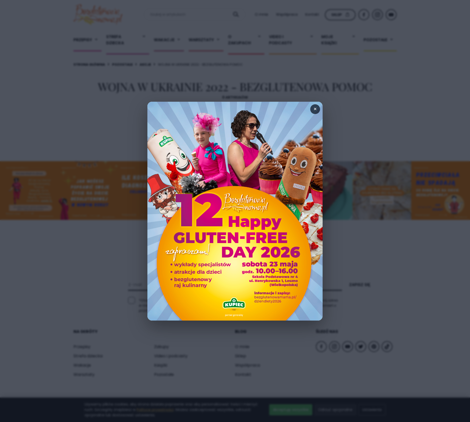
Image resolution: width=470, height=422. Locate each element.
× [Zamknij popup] (315, 109)
